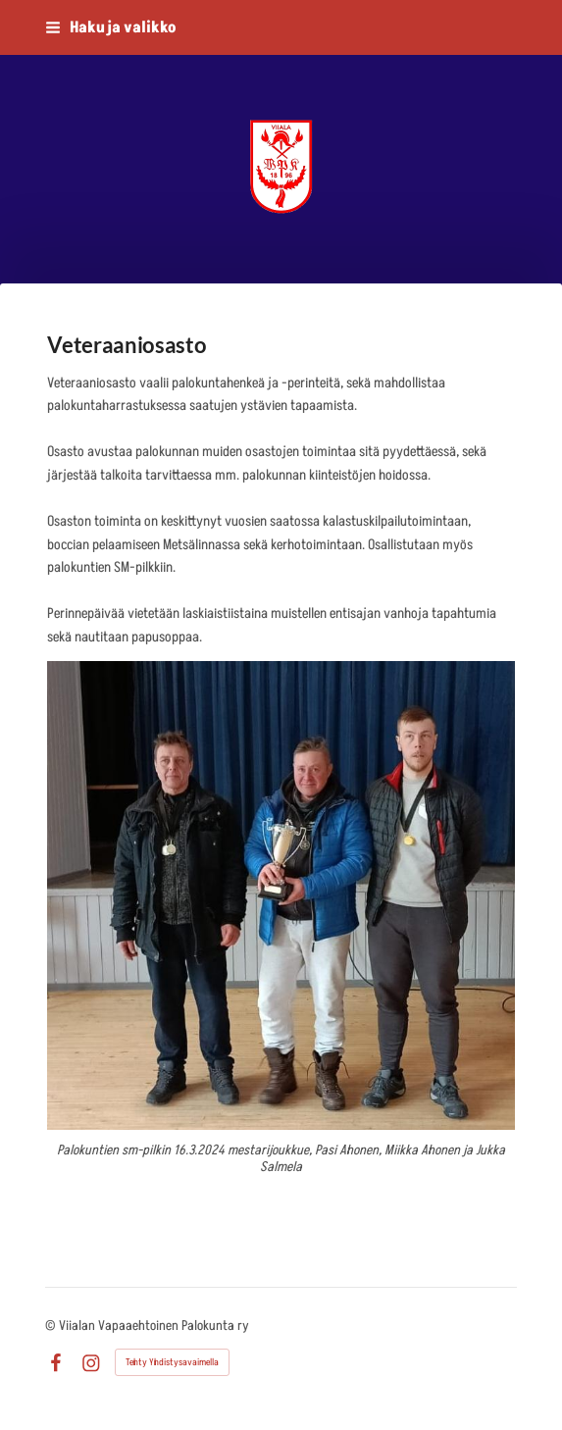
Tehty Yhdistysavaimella (172, 1362)
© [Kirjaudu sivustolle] (52, 1325)
